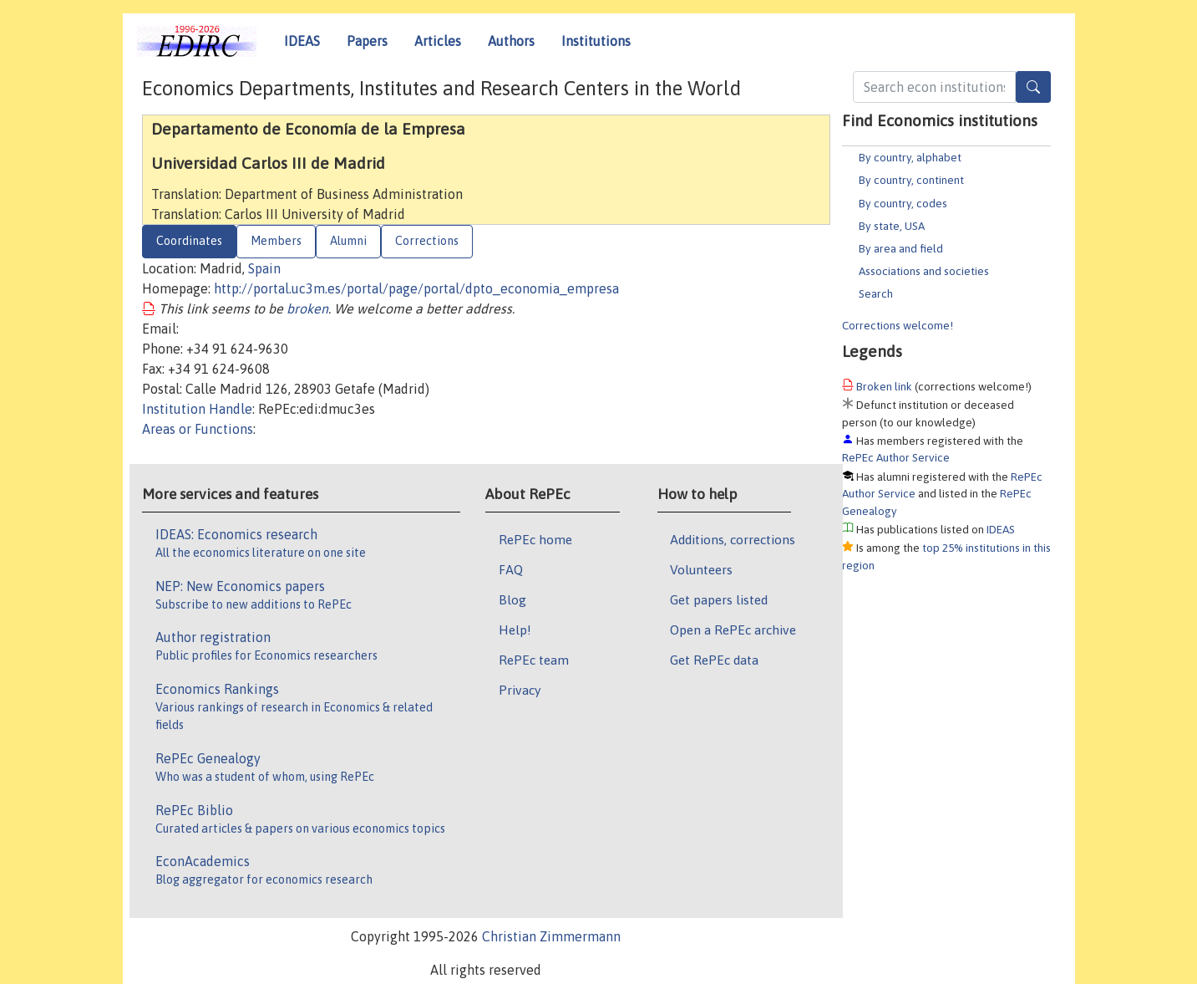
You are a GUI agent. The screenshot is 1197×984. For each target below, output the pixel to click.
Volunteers (701, 569)
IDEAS (302, 40)
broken (307, 308)
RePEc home (535, 539)
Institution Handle (197, 408)
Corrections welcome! (897, 325)
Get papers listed (719, 599)
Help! (515, 629)
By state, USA (892, 225)
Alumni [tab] (348, 240)
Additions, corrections (732, 539)
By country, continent (911, 179)
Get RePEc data (714, 659)
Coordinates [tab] (189, 240)
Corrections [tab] (427, 240)
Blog (512, 599)
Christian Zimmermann (551, 936)
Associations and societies (924, 271)
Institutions (596, 40)
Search (876, 293)
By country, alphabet (910, 157)
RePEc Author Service (896, 457)
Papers (367, 40)
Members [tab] (276, 240)
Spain (264, 268)
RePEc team (534, 659)
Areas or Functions (197, 428)
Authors (511, 40)
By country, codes (903, 203)
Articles (437, 40)
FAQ (511, 569)
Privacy (519, 689)
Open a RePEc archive (733, 629)
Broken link (884, 386)
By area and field (901, 248)
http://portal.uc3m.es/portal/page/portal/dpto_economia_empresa (416, 288)
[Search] (1033, 87)
